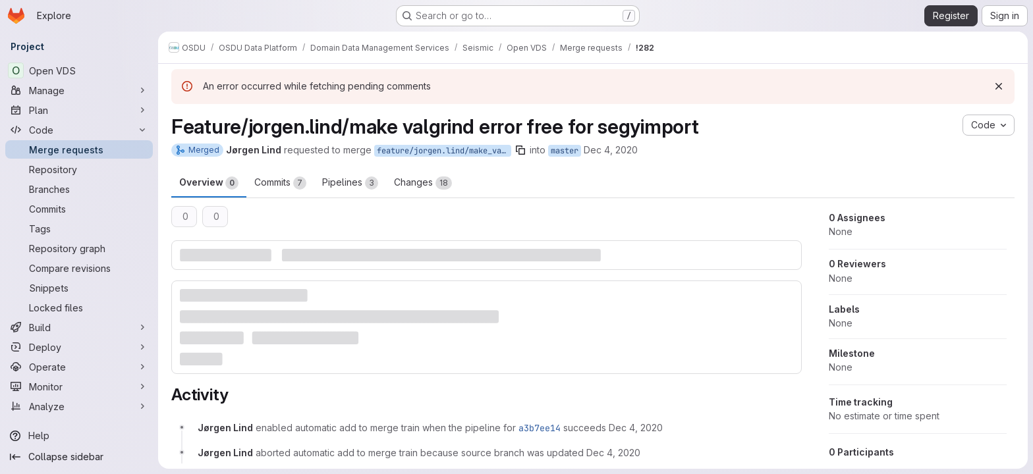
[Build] (79, 327)
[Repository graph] (79, 248)
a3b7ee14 (539, 428)
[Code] (79, 129)
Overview (208, 183)
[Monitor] (79, 386)
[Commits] (79, 208)
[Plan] (79, 110)
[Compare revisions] (79, 268)
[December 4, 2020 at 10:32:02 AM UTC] (613, 452)
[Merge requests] (79, 149)
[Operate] (79, 366)
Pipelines (350, 183)
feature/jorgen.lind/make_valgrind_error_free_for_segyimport (444, 150)
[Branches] (79, 189)
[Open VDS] (79, 70)
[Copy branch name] (520, 150)
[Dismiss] (999, 86)
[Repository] (79, 169)
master (564, 150)
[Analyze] (79, 406)
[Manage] (79, 90)
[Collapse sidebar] (79, 457)
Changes (423, 183)
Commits (280, 183)
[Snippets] (79, 287)
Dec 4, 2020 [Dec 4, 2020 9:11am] (611, 149)
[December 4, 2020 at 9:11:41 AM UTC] (636, 427)
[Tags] (79, 228)
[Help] (79, 436)
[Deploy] (79, 347)
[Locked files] (79, 307)
